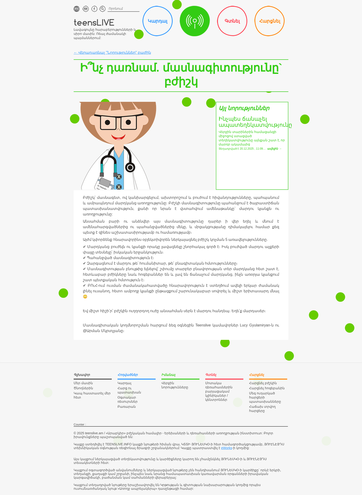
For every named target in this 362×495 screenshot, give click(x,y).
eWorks (226, 448)
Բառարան (127, 406)
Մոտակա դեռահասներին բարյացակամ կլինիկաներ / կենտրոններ (218, 391)
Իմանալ (194, 21)
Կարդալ (157, 21)
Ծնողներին (83, 388)
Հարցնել (269, 21)
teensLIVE (94, 22)
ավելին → (274, 148)
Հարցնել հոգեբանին (267, 388)
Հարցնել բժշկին (263, 383)
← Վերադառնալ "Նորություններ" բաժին (112, 52)
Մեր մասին (83, 383)
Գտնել (232, 21)
